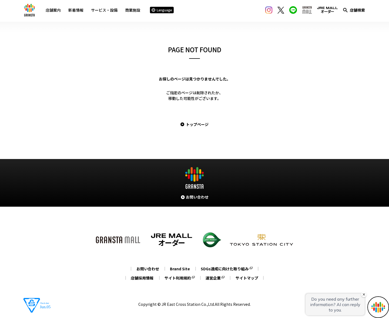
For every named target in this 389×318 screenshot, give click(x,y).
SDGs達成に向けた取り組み (226, 269)
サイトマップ (248, 278)
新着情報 (77, 10)
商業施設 (133, 10)
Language (163, 10)
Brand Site (180, 269)
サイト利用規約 (177, 278)
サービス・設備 (105, 10)
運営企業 (213, 278)
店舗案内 (54, 10)
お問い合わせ (146, 269)
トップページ (197, 124)
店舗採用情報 (140, 278)
